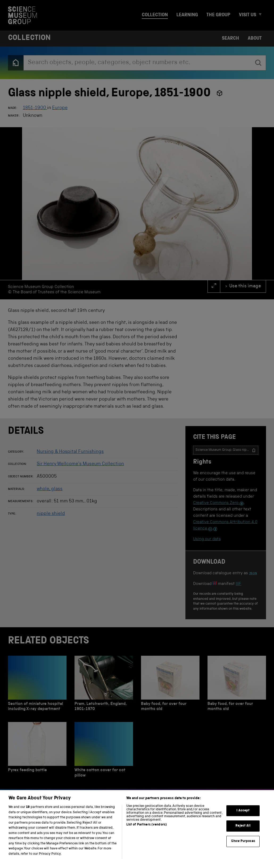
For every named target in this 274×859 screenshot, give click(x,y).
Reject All (243, 831)
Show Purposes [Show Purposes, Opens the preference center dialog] (243, 847)
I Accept (243, 816)
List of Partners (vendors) (146, 830)
